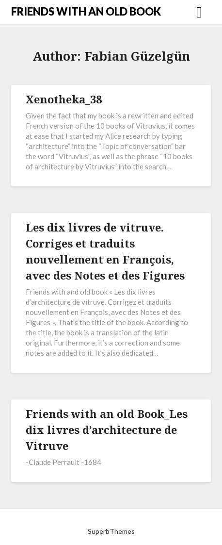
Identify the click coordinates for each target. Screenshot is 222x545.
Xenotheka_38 (64, 99)
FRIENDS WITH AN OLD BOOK (86, 11)
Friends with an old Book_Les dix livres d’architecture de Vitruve (107, 429)
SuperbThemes (111, 531)
